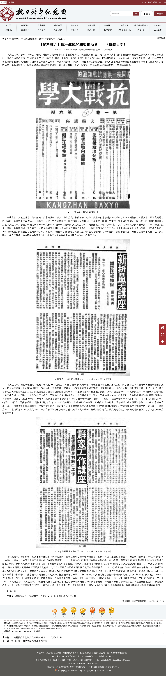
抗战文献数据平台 (32, 39)
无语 (73, 615)
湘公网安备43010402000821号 (68, 671)
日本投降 (41, 25)
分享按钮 (161, 38)
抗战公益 (157, 25)
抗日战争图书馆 (141, 25)
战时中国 (58, 25)
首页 (6, 39)
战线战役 (74, 25)
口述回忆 (108, 25)
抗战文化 (141, 30)
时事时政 (8, 30)
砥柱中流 (91, 30)
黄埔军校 (25, 30)
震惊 (92, 615)
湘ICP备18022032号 (103, 671)
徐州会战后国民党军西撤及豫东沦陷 (29, 641)
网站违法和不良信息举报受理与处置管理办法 (66, 667)
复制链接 (108, 50)
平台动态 (48, 39)
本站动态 (157, 30)
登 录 (161, 14)
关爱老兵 (124, 25)
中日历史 (25, 25)
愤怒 (102, 615)
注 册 (148, 14)
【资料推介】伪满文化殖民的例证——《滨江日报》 (37, 637)
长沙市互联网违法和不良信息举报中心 (103, 667)
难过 (111, 615)
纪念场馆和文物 (124, 30)
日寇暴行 (41, 30)
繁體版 (11, 2)
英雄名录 (91, 25)
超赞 (54, 615)
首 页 (8, 25)
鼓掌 (64, 615)
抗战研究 (108, 30)
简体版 (3, 2)
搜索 (136, 13)
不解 (83, 615)
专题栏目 (74, 30)
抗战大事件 (58, 30)
